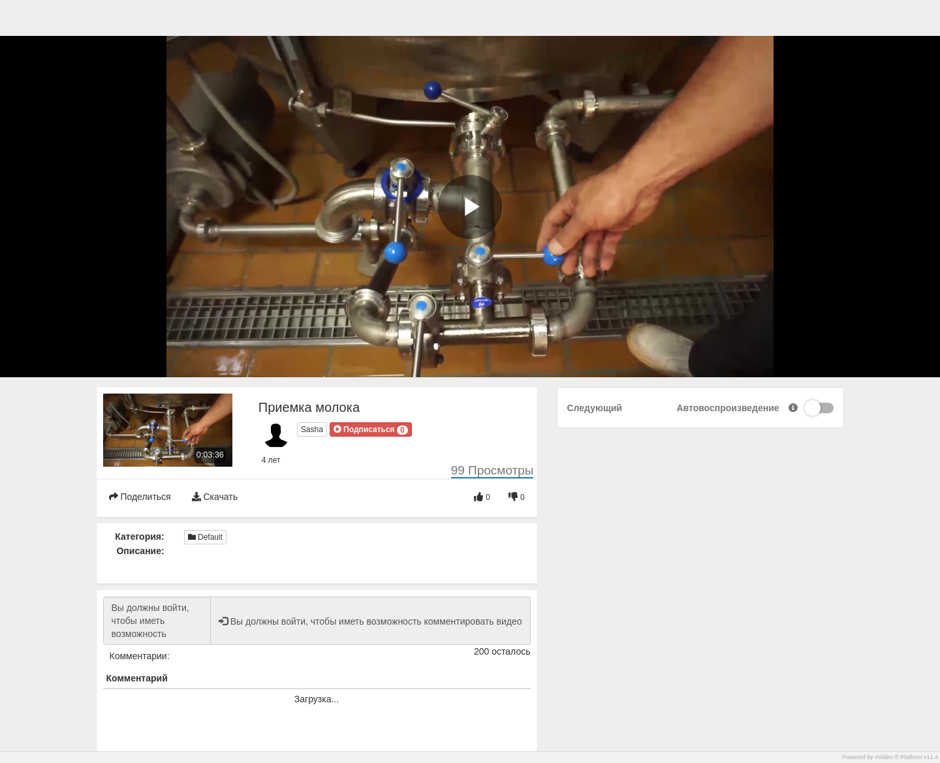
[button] (371, 429)
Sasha (312, 429)
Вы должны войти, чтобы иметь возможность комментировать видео (157, 621)
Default (205, 537)
